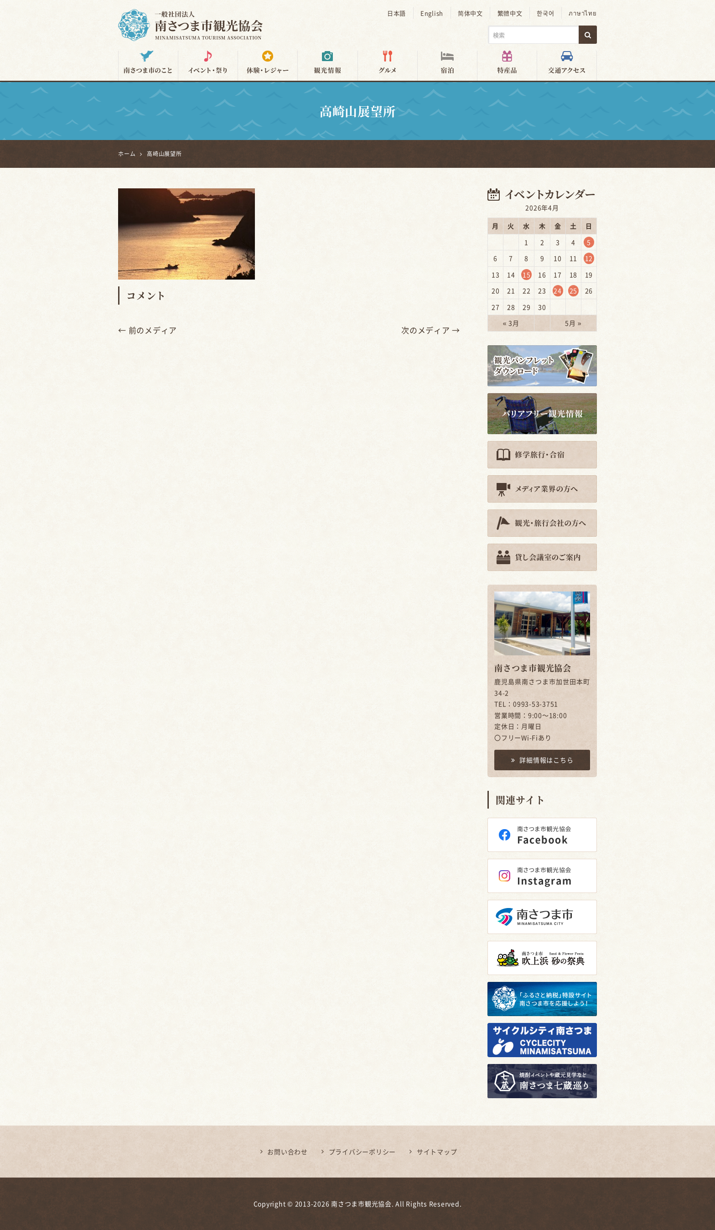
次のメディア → (430, 330)
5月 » (573, 322)
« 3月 (511, 322)
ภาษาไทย (583, 13)
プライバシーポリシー (362, 1151)
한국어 (546, 13)
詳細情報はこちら (542, 759)
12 (589, 258)
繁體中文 (510, 13)
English (433, 13)
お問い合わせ (287, 1151)
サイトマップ (437, 1151)
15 (527, 274)
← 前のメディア (147, 330)
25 (574, 290)
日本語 (398, 13)
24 (558, 290)
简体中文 (471, 13)
